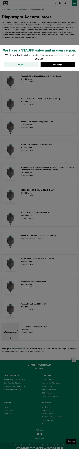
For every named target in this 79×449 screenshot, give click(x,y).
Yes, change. (58, 65)
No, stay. (21, 65)
